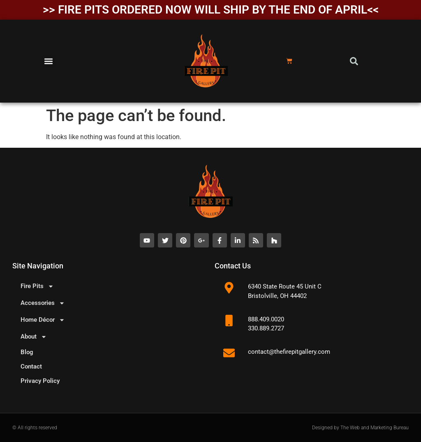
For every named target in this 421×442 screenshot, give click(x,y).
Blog (27, 352)
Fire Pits (37, 286)
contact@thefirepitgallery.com (289, 351)
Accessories (43, 303)
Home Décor (43, 320)
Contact (31, 366)
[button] (49, 61)
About (34, 337)
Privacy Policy (40, 381)
